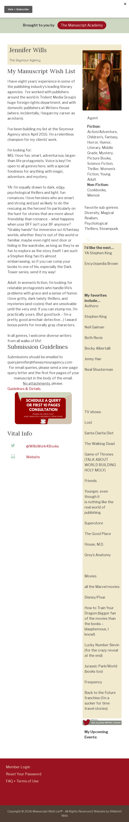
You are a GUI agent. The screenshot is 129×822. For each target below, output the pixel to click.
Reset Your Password (23, 774)
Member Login (18, 767)
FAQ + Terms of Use (22, 781)
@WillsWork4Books (42, 446)
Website (33, 457)
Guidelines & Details (24, 389)
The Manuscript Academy (82, 25)
